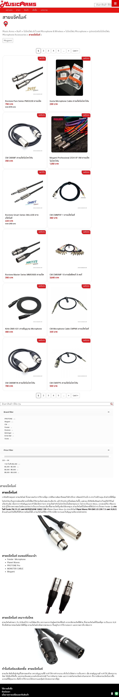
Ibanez (4, 682)
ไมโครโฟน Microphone (76, 31)
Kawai (4, 685)
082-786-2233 (37, 623)
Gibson (4, 679)
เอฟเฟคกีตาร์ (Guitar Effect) (12, 666)
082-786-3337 (29, 598)
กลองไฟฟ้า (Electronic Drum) (13, 668)
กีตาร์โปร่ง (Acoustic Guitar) (13, 657)
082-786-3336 (28, 609)
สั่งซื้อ (34, 10)
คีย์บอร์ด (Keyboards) (10, 660)
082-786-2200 (35, 612)
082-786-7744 (33, 607)
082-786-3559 (30, 595)
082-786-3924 (22, 615)
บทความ (44, 10)
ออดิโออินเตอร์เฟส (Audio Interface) (16, 671)
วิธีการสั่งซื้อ (7, 547)
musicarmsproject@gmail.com (19, 651)
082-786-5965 (35, 626)
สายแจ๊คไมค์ (34, 34)
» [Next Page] (68, 50)
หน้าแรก (9, 10)
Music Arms (8, 31)
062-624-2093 (31, 592)
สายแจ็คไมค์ (9, 351)
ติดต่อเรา (6, 550)
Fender (4, 677)
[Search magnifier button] (111, 262)
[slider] (3, 315)
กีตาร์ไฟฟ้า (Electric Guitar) (12, 655)
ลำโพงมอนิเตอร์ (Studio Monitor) (14, 674)
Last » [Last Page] (75, 50)
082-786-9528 (24, 618)
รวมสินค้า (6, 556)
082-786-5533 (29, 601)
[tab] (56, 270)
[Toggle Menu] (115, 3)
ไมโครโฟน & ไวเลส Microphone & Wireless (43, 31)
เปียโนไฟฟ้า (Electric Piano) (13, 663)
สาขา (18, 10)
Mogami (8, 40)
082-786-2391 (34, 629)
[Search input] (105, 5)
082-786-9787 (29, 620)
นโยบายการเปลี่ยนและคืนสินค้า (15, 553)
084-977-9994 (29, 604)
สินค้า (26, 10)
